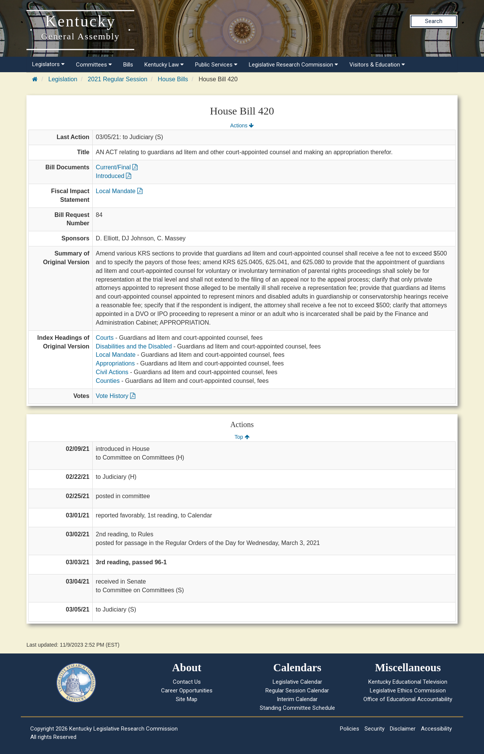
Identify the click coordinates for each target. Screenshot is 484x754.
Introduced (113, 176)
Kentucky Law (164, 64)
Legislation (63, 79)
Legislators (48, 64)
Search (433, 21)
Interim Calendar (297, 699)
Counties (107, 381)
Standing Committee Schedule (297, 707)
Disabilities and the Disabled (134, 346)
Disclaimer (403, 728)
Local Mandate (119, 191)
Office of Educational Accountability (407, 699)
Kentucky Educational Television (407, 681)
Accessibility (436, 728)
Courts (104, 337)
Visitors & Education (377, 64)
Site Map (186, 699)
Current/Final (117, 167)
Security (375, 728)
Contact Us (187, 681)
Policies (349, 728)
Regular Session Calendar (297, 690)
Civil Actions (112, 372)
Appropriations (115, 363)
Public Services (216, 64)
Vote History (115, 396)
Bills (128, 64)
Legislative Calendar (297, 681)
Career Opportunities (187, 690)
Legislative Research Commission (293, 64)
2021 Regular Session (117, 79)
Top (241, 437)
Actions (242, 125)
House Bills (173, 79)
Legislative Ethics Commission (408, 690)
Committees (94, 64)
